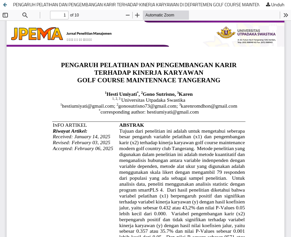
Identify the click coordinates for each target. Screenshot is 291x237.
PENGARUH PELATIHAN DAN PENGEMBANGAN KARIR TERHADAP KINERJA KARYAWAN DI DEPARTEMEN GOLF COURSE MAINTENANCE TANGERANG (152, 5)
